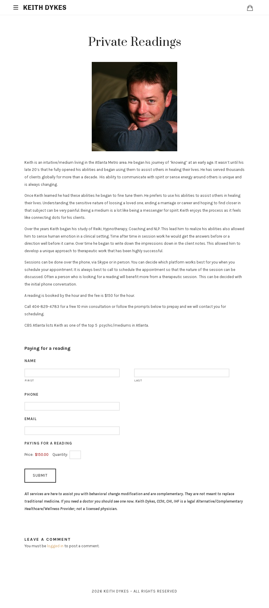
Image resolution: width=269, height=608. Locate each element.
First (29, 380)
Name (30, 360)
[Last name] (181, 373)
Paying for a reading (48, 443)
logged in (55, 546)
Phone (31, 394)
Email (30, 419)
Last (138, 380)
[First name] (72, 373)
